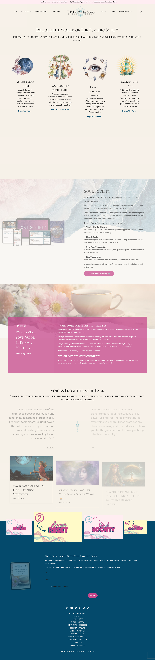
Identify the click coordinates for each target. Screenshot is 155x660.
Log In (18, 12)
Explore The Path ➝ (129, 111)
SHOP (112, 12)
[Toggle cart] (137, 12)
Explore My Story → (25, 355)
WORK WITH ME (42, 12)
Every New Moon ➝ (25, 111)
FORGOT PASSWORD (77, 650)
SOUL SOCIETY (78, 623)
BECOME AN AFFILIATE (77, 632)
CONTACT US (77, 647)
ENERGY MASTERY (77, 626)
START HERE (28, 12)
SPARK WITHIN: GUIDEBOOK (77, 629)
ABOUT (103, 12)
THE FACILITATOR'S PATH (77, 617)
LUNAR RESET (77, 620)
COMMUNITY (55, 12)
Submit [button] (93, 599)
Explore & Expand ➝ (94, 117)
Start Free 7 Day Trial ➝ (60, 109)
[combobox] (49, 591)
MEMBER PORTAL (123, 12)
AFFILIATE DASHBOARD (77, 635)
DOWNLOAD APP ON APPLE (77, 641)
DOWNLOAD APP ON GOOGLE (77, 644)
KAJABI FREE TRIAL (77, 638)
